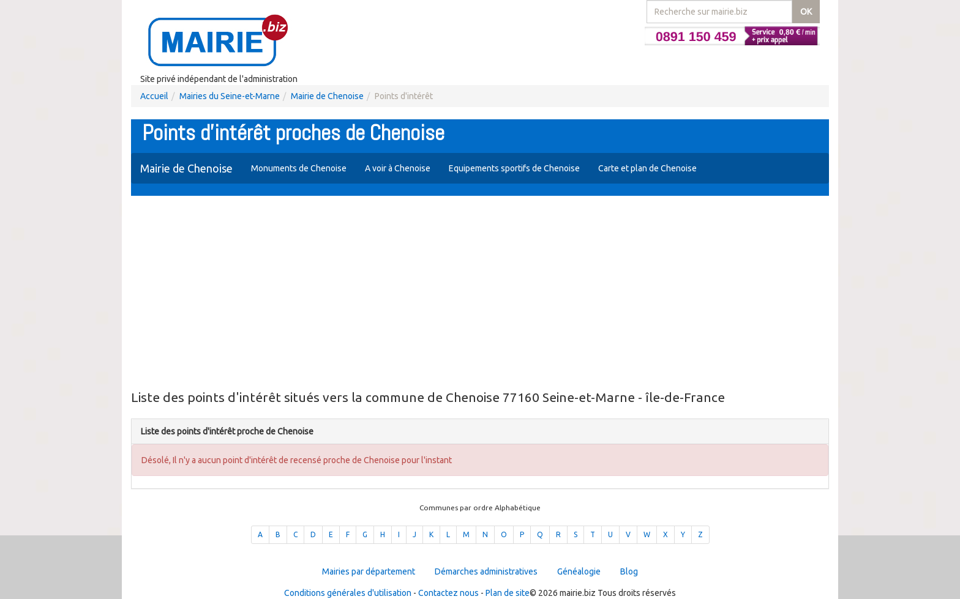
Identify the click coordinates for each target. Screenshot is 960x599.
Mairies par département (368, 571)
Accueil (154, 96)
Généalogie (579, 571)
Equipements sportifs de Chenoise (514, 168)
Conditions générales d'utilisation (347, 593)
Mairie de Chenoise (327, 96)
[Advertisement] (480, 293)
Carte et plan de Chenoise (647, 168)
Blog (629, 571)
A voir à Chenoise (397, 168)
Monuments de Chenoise (299, 168)
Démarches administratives (486, 571)
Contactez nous (448, 593)
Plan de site (508, 593)
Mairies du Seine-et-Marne (229, 96)
